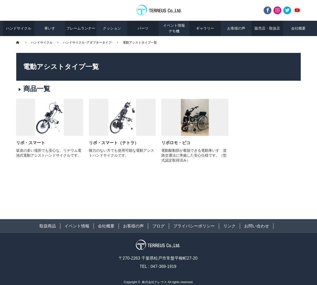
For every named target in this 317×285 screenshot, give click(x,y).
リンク (229, 226)
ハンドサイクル (18, 28)
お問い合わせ (256, 226)
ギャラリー (205, 28)
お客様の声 (236, 28)
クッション (112, 28)
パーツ (143, 28)
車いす (49, 28)
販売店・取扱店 (267, 28)
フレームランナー (80, 28)
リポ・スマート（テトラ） (114, 143)
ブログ (158, 226)
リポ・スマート (30, 143)
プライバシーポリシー (194, 226)
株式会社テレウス (154, 282)
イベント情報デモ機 (174, 28)
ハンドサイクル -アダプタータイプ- (87, 42)
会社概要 (298, 28)
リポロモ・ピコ (175, 143)
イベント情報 (76, 226)
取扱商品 (47, 226)
